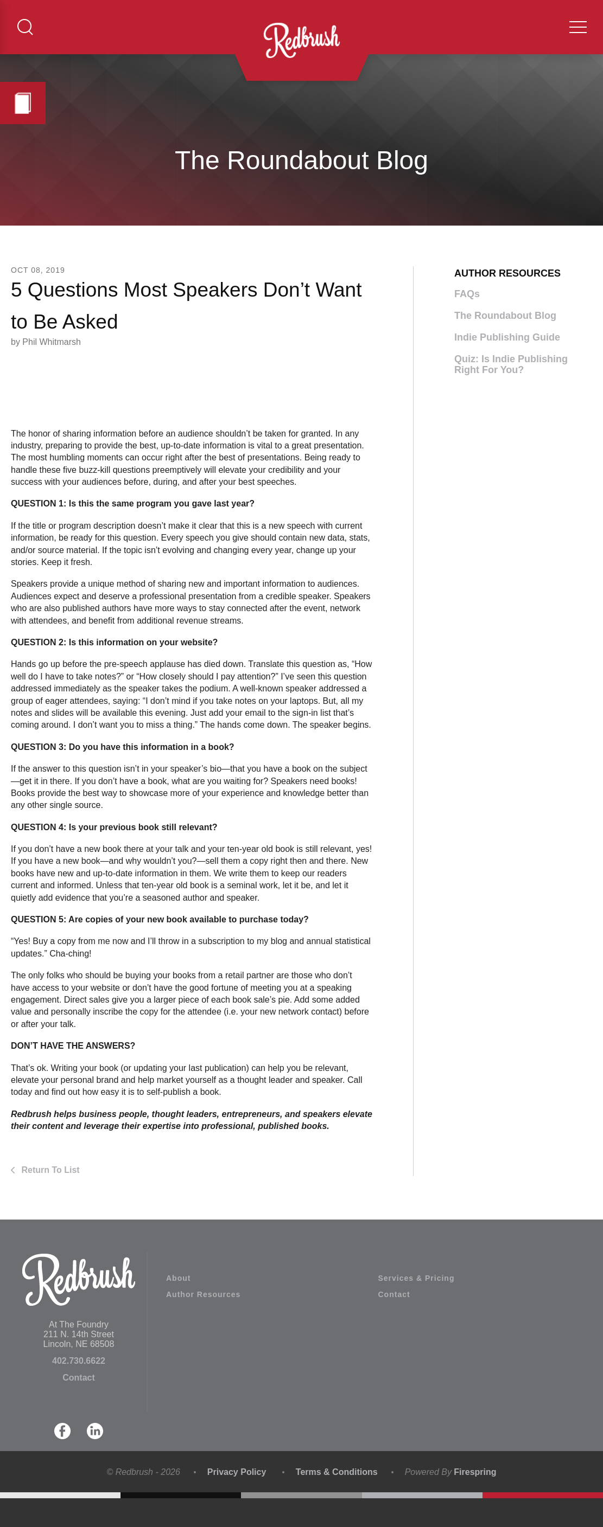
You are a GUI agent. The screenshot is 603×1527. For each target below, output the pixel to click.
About (178, 1307)
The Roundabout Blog (505, 344)
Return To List (49, 1198)
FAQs (467, 322)
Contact (78, 1406)
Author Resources (203, 1323)
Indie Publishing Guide (507, 366)
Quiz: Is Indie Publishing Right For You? (511, 393)
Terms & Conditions (337, 1501)
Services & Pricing (416, 1307)
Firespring (475, 1501)
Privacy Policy (236, 1501)
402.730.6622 (78, 1390)
